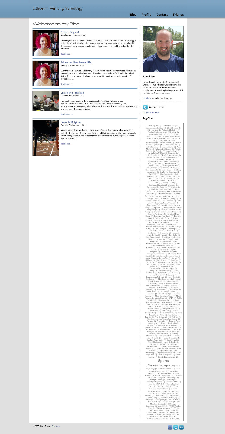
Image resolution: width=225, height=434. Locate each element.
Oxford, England (70, 32)
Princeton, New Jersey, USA (76, 62)
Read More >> (67, 54)
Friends (178, 14)
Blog (133, 14)
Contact (162, 14)
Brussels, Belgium (71, 122)
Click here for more (151, 112)
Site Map (56, 426)
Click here (147, 98)
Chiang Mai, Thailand (73, 92)
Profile (146, 14)
